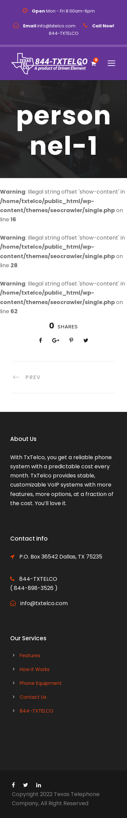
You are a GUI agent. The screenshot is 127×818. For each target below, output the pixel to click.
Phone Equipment (41, 683)
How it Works (34, 669)
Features (30, 655)
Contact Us (33, 697)
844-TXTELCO (37, 711)
